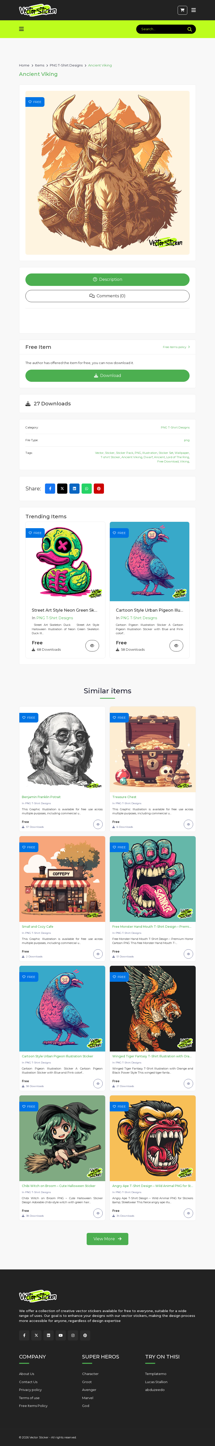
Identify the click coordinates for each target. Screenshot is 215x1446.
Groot (87, 1382)
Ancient (159, 458)
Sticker (110, 454)
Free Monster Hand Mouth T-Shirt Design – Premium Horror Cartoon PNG (152, 927)
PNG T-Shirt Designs (66, 65)
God (85, 1406)
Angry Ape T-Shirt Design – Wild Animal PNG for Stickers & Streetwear (152, 1186)
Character (90, 1374)
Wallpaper (182, 454)
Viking (184, 462)
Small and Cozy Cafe (37, 927)
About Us (26, 1374)
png (187, 441)
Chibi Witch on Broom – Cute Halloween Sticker (59, 1186)
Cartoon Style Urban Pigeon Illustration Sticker (149, 611)
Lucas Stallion (156, 1382)
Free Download (168, 462)
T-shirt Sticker (110, 458)
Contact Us (28, 1382)
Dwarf (148, 458)
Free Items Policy (33, 1406)
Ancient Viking (131, 458)
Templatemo (155, 1374)
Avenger (89, 1390)
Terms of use (29, 1398)
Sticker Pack (124, 454)
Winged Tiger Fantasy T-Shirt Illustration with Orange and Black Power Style (152, 1056)
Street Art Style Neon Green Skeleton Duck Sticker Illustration (65, 611)
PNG (138, 454)
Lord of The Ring (177, 458)
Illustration (149, 454)
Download (107, 376)
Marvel (87, 1398)
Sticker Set (166, 454)
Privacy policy (30, 1390)
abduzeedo (155, 1390)
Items (39, 65)
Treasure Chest (124, 797)
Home (24, 65)
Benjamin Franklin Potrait (41, 797)
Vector (99, 454)
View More (107, 1239)
